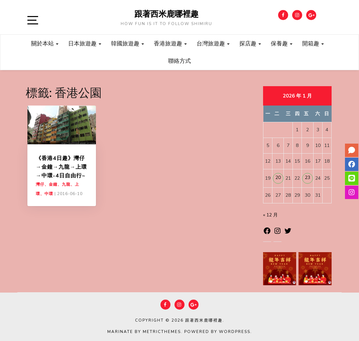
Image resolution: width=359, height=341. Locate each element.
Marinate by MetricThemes (144, 331)
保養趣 (281, 43)
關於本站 (44, 43)
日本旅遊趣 (84, 43)
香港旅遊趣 (170, 43)
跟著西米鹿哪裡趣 (166, 14)
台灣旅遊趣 (213, 43)
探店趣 (250, 43)
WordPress (234, 331)
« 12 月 (270, 215)
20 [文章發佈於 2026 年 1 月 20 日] (278, 177)
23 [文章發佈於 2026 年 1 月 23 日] (307, 177)
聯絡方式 (179, 60)
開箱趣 (313, 43)
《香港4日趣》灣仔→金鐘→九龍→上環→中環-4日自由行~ (61, 167)
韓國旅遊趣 (127, 43)
